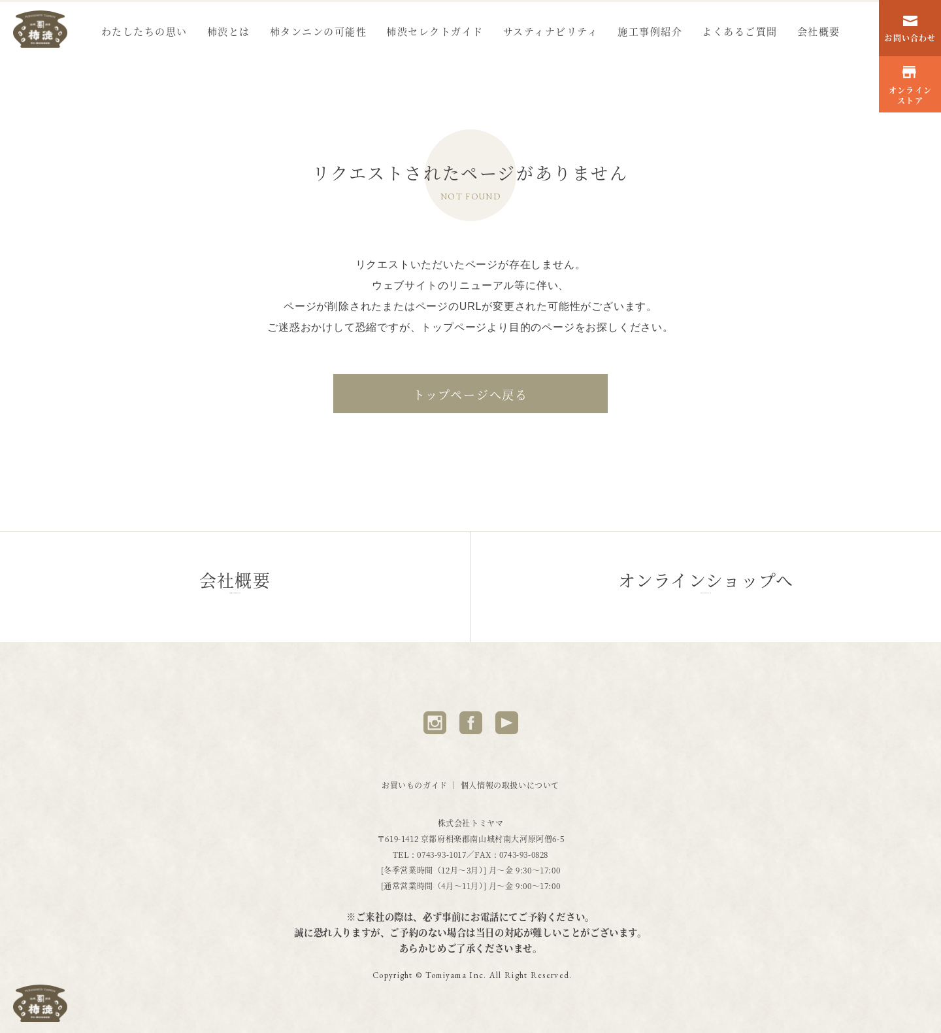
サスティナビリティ (551, 31)
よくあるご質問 (740, 31)
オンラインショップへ (705, 586)
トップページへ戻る (470, 394)
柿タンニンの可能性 (318, 31)
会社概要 (818, 31)
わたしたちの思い (144, 31)
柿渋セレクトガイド (435, 31)
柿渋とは (228, 31)
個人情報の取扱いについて (510, 784)
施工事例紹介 (650, 31)
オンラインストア (910, 86)
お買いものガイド (421, 784)
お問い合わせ (910, 30)
